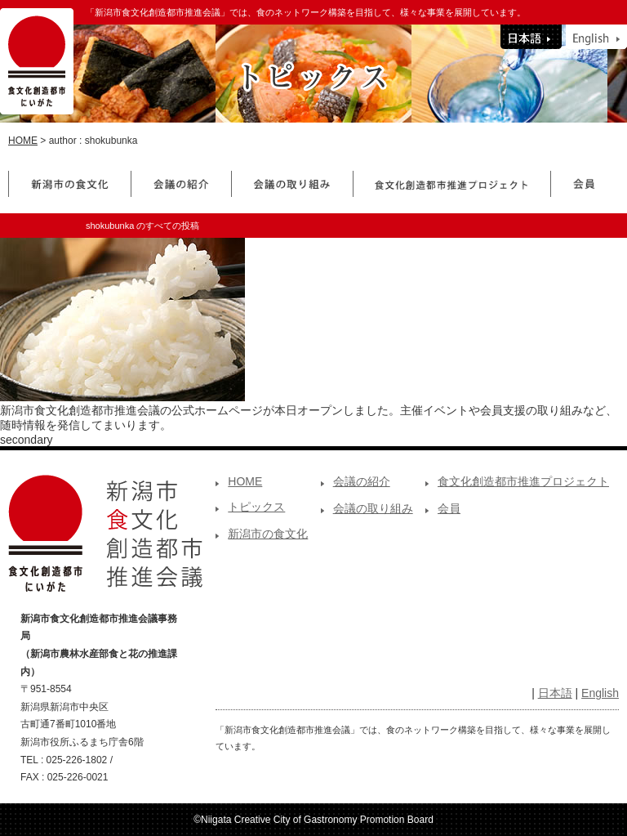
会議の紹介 (361, 481)
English (600, 693)
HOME (23, 140)
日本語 (555, 693)
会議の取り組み (373, 508)
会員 (449, 508)
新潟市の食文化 (268, 533)
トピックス (256, 506)
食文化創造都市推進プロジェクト (523, 481)
